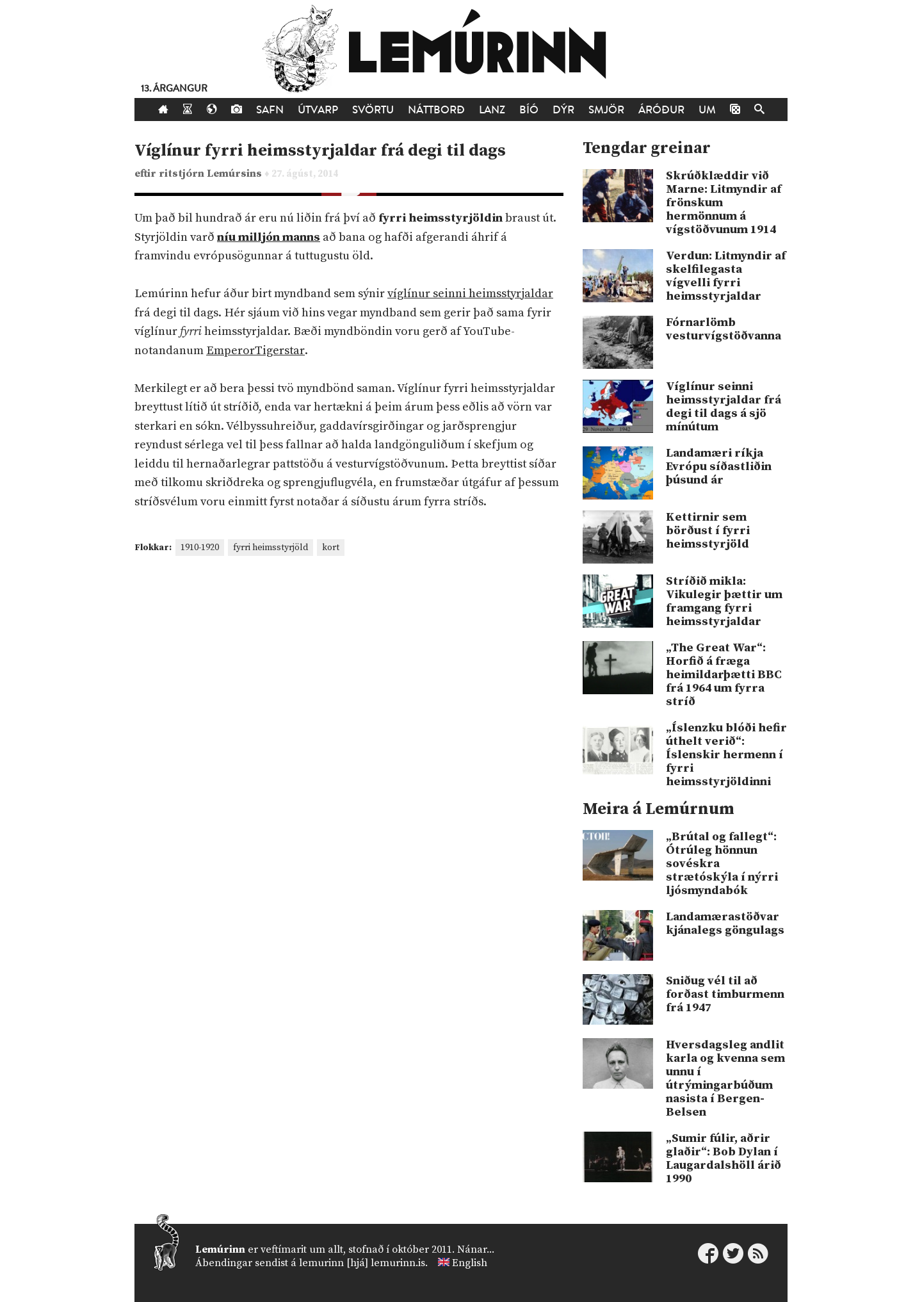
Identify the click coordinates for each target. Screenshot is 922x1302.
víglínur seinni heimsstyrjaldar (470, 293)
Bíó (528, 110)
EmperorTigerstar (255, 350)
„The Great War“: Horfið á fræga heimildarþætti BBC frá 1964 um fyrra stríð (724, 674)
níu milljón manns (268, 237)
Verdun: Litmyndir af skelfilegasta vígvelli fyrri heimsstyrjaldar (726, 276)
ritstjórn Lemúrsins (211, 174)
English (469, 1263)
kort (330, 547)
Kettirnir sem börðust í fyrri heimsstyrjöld (708, 530)
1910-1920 (200, 547)
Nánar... (475, 1249)
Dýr (563, 110)
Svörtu (373, 110)
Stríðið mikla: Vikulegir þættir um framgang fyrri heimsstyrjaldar (724, 601)
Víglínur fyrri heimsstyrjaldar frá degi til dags (320, 150)
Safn (270, 110)
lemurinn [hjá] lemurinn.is (362, 1263)
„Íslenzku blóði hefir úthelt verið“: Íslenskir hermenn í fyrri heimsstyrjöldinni (726, 754)
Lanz (492, 110)
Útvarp (318, 110)
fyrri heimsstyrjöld (270, 547)
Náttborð (436, 110)
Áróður (661, 110)
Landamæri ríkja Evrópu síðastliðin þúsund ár (719, 466)
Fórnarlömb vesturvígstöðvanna (723, 329)
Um (707, 110)
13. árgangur (174, 88)
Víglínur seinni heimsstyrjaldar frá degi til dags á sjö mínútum (723, 407)
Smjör (606, 110)
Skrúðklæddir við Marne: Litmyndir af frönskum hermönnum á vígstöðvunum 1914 (723, 202)
